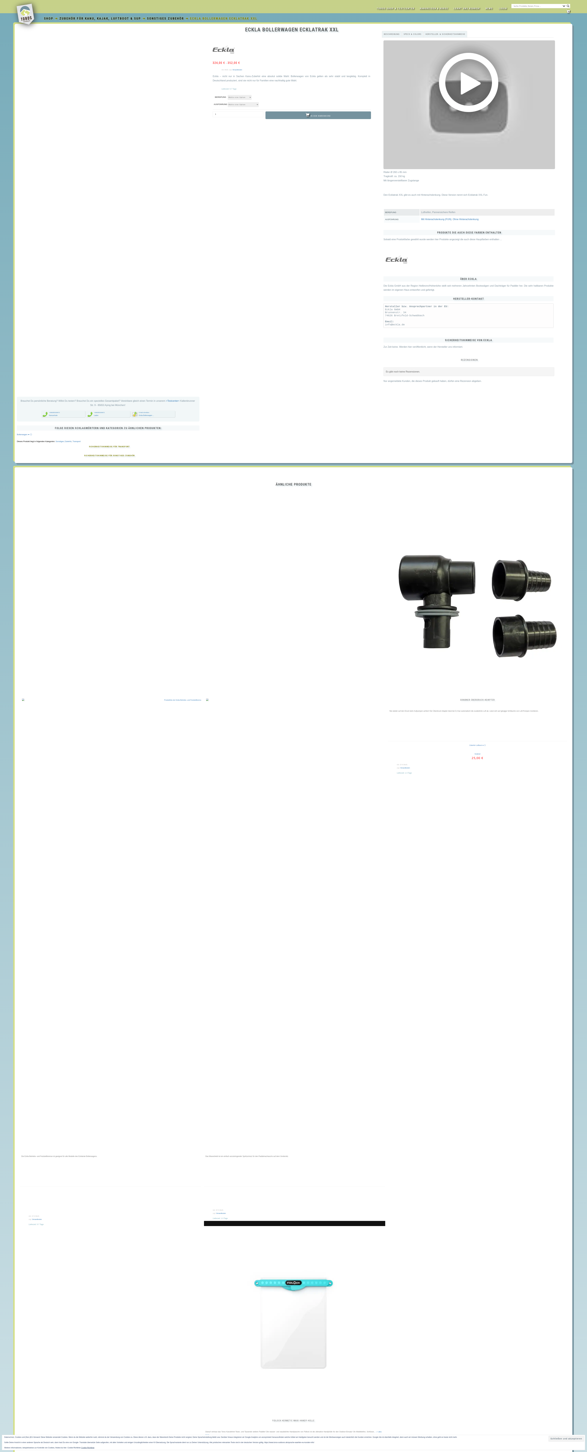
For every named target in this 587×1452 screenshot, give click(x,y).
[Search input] (537, 6)
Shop (49, 18)
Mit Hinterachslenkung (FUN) (436, 219)
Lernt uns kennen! (467, 8)
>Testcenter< (172, 480)
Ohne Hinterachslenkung (466, 219)
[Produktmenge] (238, 114)
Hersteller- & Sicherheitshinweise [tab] (445, 34)
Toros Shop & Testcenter (396, 8)
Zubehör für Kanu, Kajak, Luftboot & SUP (100, 18)
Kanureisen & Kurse (434, 8)
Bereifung (220, 97)
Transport (76, 521)
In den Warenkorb (321, 116)
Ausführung (220, 104)
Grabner (478, 833)
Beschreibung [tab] (392, 34)
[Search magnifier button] (568, 6)
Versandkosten (237, 70)
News (489, 8)
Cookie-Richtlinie (87, 1448)
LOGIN (503, 8)
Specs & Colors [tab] (412, 34)
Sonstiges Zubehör (165, 18)
